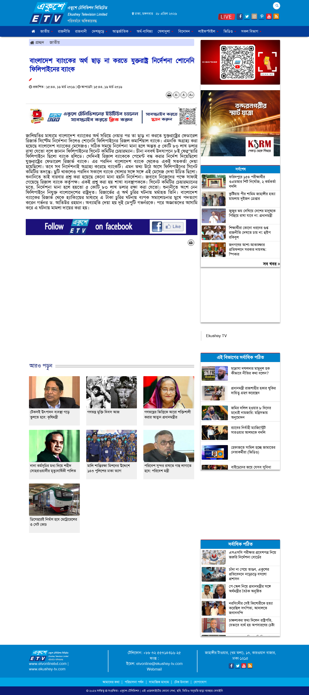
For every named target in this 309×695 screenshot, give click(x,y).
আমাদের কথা (111, 682)
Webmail (154, 669)
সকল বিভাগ (251, 31)
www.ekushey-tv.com (47, 669)
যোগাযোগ (200, 682)
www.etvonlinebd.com (48, 663)
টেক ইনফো (181, 682)
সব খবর (271, 264)
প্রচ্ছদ (37, 42)
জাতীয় (55, 42)
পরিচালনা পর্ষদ (134, 682)
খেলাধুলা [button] (165, 31)
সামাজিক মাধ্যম (159, 682)
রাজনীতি (64, 31)
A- (176, 95)
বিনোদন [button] (185, 31)
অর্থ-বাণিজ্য (145, 31)
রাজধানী (81, 31)
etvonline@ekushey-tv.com (159, 663)
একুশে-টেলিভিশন (129, 691)
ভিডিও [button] (230, 31)
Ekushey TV (216, 335)
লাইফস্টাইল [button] (208, 31)
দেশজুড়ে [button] (99, 31)
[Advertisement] (111, 308)
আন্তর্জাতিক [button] (122, 31)
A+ (191, 95)
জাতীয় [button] (46, 31)
